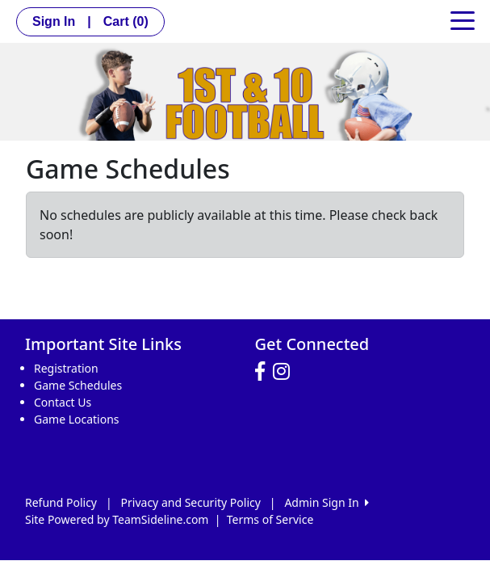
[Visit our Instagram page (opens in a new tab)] (285, 371)
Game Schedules (78, 385)
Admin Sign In (326, 502)
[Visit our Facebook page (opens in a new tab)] (264, 371)
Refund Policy (61, 502)
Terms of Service (270, 519)
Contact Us (62, 402)
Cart (126, 21)
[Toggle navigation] (462, 19)
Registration (66, 368)
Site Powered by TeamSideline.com (116, 519)
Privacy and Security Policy (191, 502)
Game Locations (76, 419)
